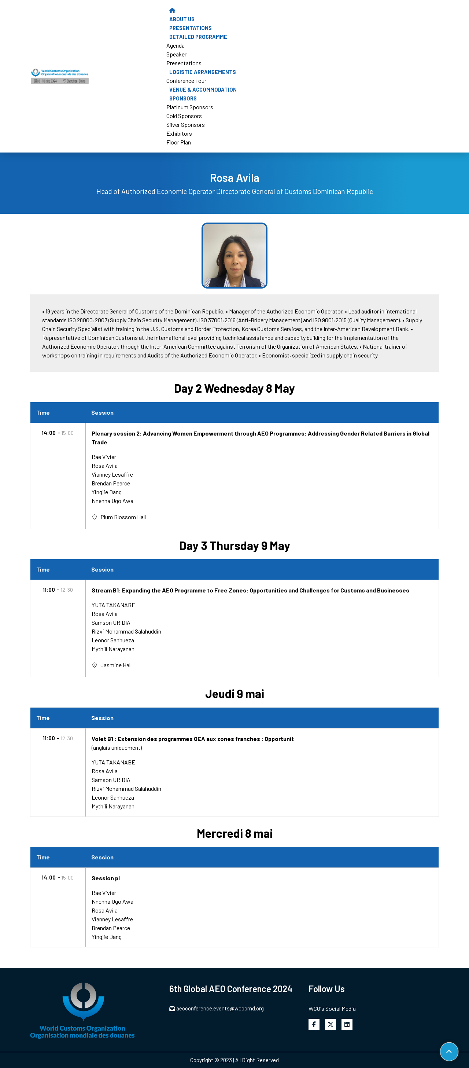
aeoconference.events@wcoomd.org (216, 1008)
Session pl (106, 877)
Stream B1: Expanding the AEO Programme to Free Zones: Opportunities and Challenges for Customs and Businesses (250, 590)
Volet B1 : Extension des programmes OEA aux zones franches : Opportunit (193, 738)
